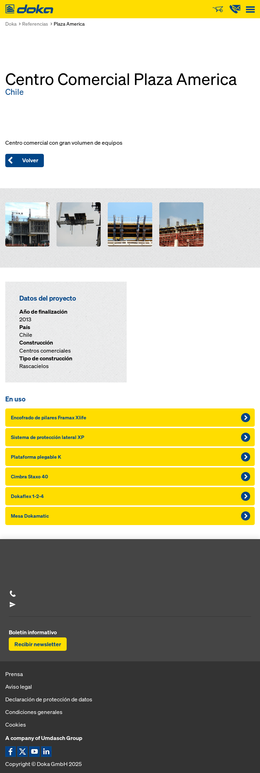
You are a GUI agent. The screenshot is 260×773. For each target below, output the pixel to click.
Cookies (15, 724)
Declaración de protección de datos (48, 699)
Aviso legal (18, 686)
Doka (10, 23)
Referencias (35, 23)
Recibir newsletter (37, 644)
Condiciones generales (33, 712)
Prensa (14, 674)
